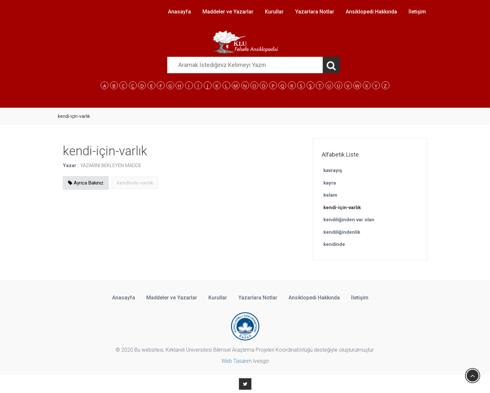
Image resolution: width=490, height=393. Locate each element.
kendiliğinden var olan (348, 220)
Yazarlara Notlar (314, 12)
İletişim (417, 12)
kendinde (334, 244)
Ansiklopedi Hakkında (371, 12)
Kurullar (274, 12)
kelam (330, 195)
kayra (329, 183)
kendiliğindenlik (341, 232)
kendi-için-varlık (342, 207)
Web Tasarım (237, 361)
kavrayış (332, 170)
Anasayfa (179, 12)
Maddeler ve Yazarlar (227, 12)
